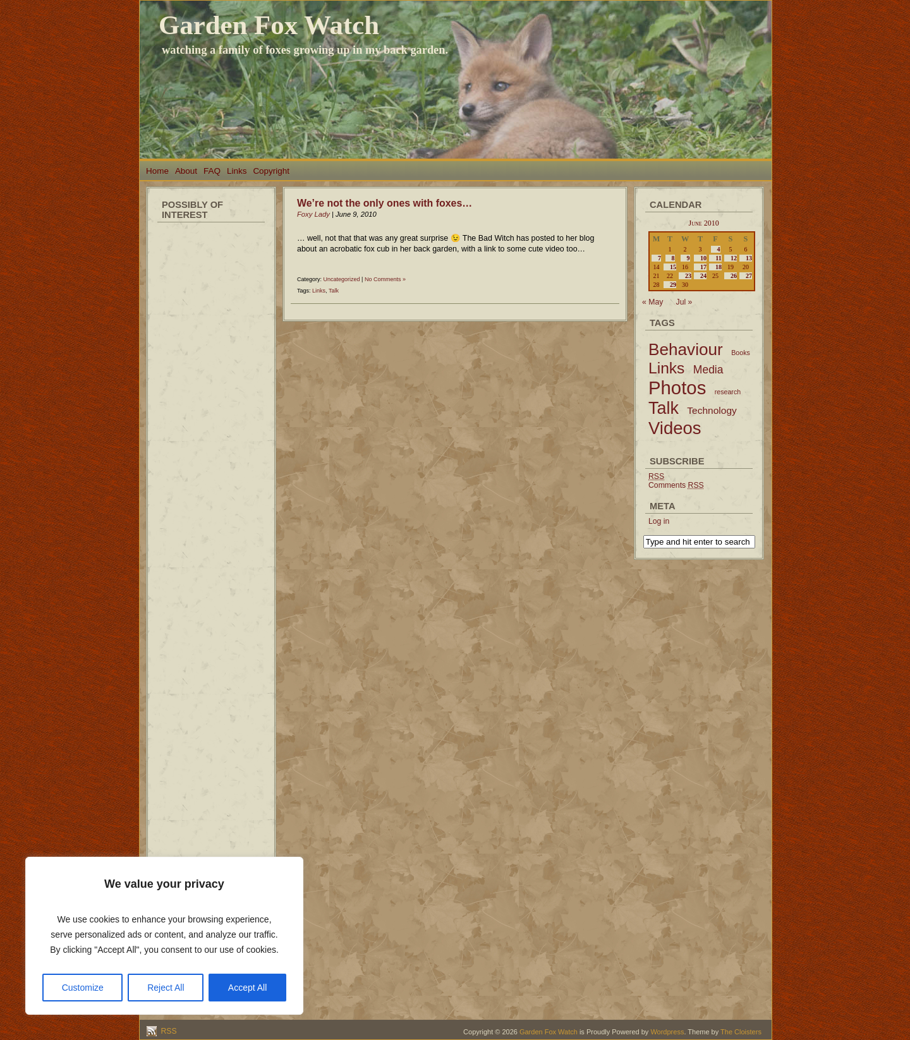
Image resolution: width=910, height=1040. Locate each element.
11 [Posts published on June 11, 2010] (718, 258)
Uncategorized (342, 279)
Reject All (165, 988)
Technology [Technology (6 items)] (712, 410)
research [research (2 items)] (728, 392)
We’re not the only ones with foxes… (384, 203)
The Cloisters (740, 1032)
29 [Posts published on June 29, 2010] (673, 284)
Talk (334, 290)
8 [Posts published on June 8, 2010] (673, 258)
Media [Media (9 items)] (708, 369)
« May (652, 302)
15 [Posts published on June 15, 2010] (673, 266)
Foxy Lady (313, 214)
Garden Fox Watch (269, 25)
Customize (83, 988)
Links (236, 171)
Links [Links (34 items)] (666, 368)
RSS (168, 1031)
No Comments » (385, 279)
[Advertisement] (211, 417)
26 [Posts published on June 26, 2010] (734, 275)
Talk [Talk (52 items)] (663, 408)
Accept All (247, 988)
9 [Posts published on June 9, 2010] (688, 258)
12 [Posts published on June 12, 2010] (734, 258)
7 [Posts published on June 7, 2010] (659, 258)
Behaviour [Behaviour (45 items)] (685, 349)
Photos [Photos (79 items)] (677, 387)
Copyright (271, 171)
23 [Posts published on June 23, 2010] (688, 275)
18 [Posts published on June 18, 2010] (718, 266)
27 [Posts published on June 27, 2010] (749, 275)
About (186, 171)
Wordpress (667, 1032)
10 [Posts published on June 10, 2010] (703, 258)
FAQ (212, 171)
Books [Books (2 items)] (740, 352)
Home (157, 171)
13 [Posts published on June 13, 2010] (749, 258)
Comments (676, 485)
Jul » (684, 302)
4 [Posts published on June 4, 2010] (718, 249)
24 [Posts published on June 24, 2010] (703, 275)
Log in (658, 521)
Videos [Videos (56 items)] (674, 428)
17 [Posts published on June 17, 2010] (703, 266)
